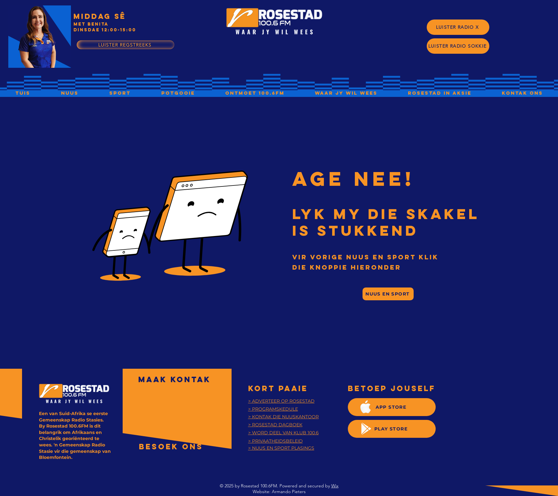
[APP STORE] (392, 407)
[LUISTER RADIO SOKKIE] (458, 46)
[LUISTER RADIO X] (458, 27)
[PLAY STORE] (392, 429)
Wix (335, 486)
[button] (255, 92)
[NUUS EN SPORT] (388, 293)
